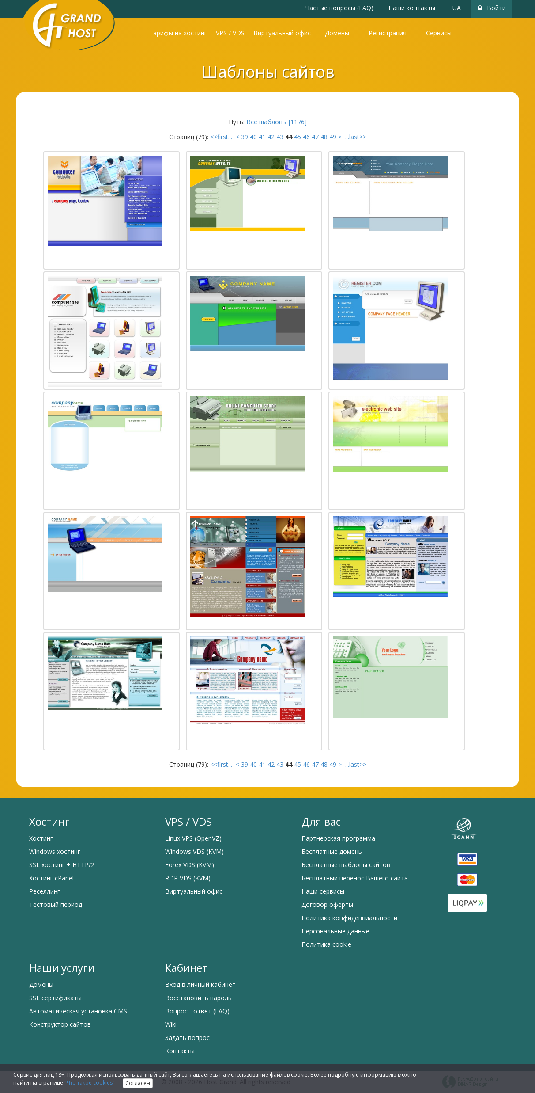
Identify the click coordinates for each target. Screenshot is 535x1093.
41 (262, 137)
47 (315, 137)
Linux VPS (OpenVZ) (193, 838)
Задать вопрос (187, 1037)
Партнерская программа (338, 838)
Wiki (171, 1024)
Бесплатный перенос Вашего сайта (354, 878)
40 (253, 137)
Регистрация (388, 33)
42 (271, 137)
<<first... (222, 137)
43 (279, 137)
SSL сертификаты (55, 998)
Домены (337, 33)
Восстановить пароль (198, 998)
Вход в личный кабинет (200, 984)
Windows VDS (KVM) (194, 851)
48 (324, 137)
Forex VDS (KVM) (189, 865)
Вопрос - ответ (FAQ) (197, 1011)
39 (244, 137)
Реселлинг (44, 891)
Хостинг (41, 838)
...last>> (354, 137)
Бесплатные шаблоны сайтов (345, 865)
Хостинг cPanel (51, 878)
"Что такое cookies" (89, 1082)
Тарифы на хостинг (178, 33)
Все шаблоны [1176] (276, 122)
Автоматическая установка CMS (78, 1011)
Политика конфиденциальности (349, 918)
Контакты (180, 1051)
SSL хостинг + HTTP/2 (61, 865)
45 (297, 137)
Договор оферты (327, 904)
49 (332, 137)
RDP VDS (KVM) (188, 878)
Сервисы (439, 33)
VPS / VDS (230, 33)
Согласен (137, 1083)
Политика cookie (326, 944)
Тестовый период (55, 904)
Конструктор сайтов (60, 1024)
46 (306, 137)
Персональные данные (335, 931)
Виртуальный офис (282, 33)
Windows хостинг (54, 851)
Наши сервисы (322, 891)
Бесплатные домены (332, 851)
